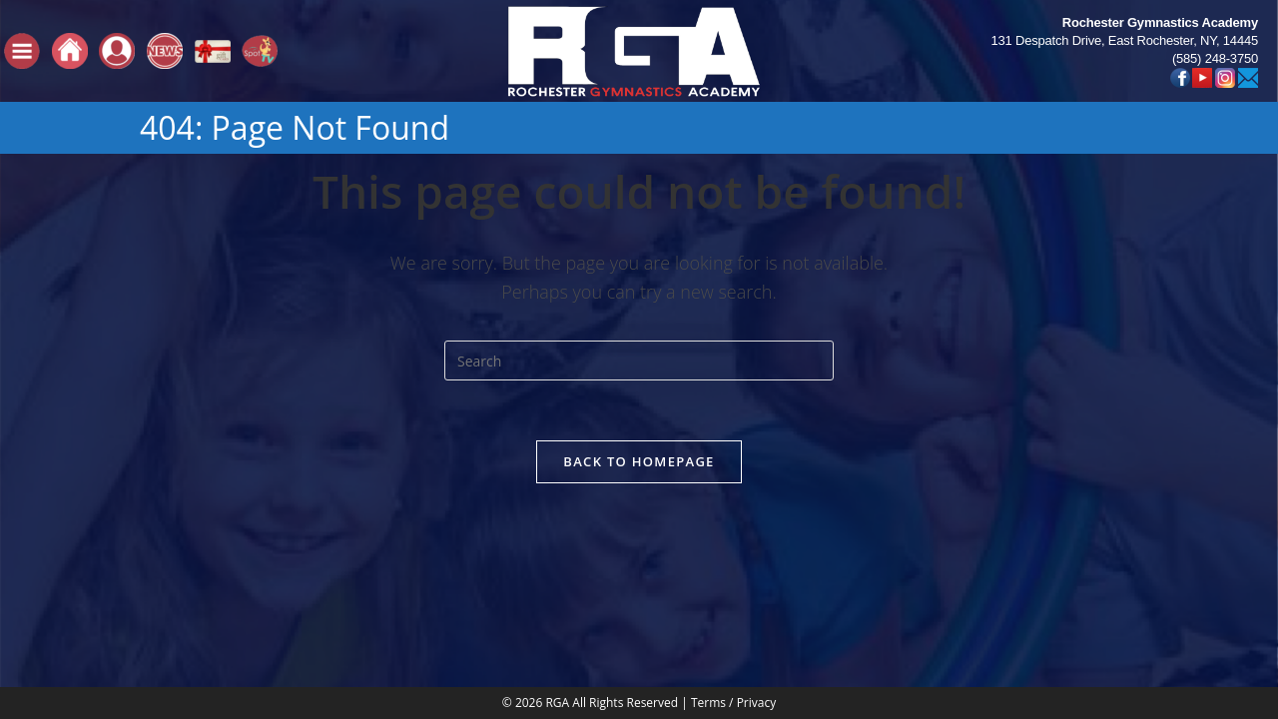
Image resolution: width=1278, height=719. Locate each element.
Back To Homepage (638, 461)
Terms (708, 548)
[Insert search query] (639, 360)
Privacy (757, 548)
